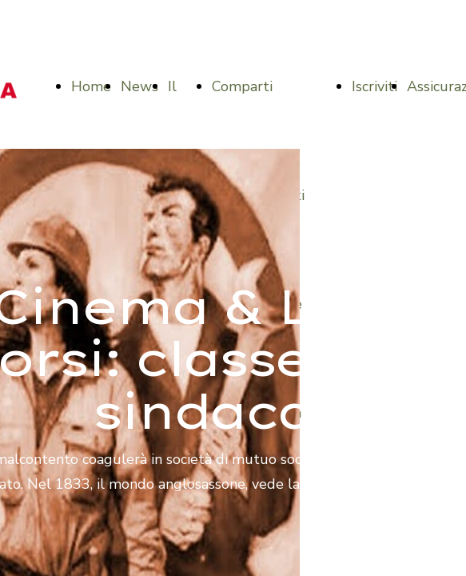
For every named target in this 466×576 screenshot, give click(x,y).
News (139, 86)
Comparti (242, 86)
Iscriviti (374, 86)
